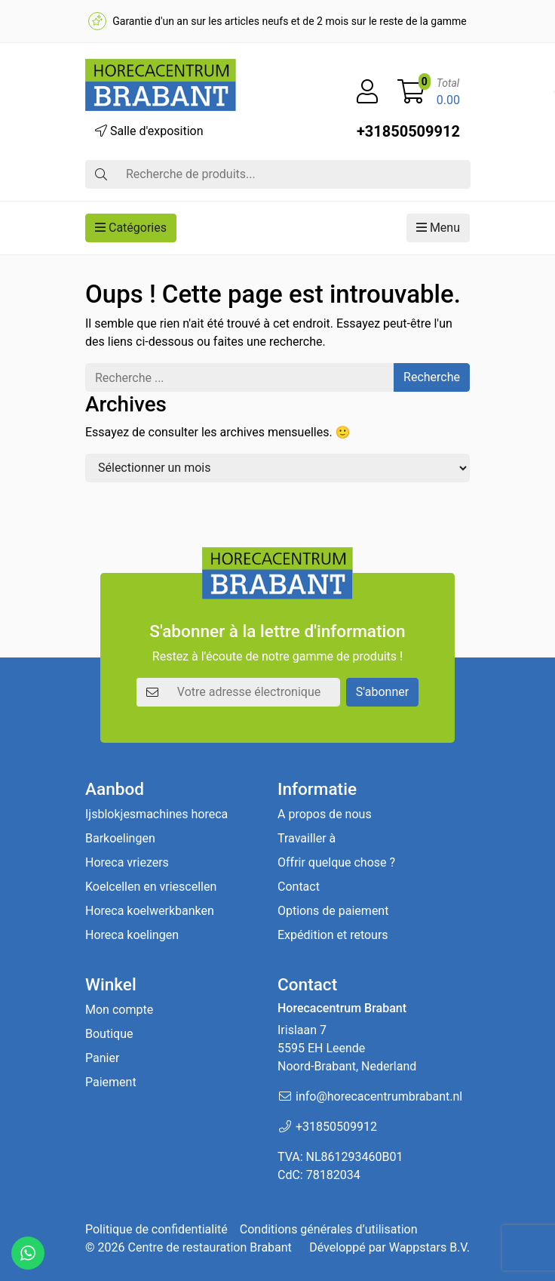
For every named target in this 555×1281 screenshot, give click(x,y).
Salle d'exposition (149, 131)
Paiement (110, 1082)
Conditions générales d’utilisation (329, 1229)
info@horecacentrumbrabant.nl (379, 1096)
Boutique (109, 1034)
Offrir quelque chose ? (336, 862)
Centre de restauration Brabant (209, 1247)
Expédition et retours (333, 935)
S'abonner (382, 692)
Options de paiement (333, 911)
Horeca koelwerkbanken (149, 911)
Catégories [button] (131, 227)
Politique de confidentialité (156, 1229)
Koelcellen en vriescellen (150, 886)
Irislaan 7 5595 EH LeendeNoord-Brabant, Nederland (347, 1048)
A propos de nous (325, 814)
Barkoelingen (120, 838)
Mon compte (119, 1009)
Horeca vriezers (127, 862)
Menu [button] (438, 227)
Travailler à (307, 838)
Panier (102, 1058)
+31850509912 (408, 131)
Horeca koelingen (132, 935)
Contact (299, 886)
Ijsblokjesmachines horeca (156, 814)
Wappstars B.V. (429, 1247)
